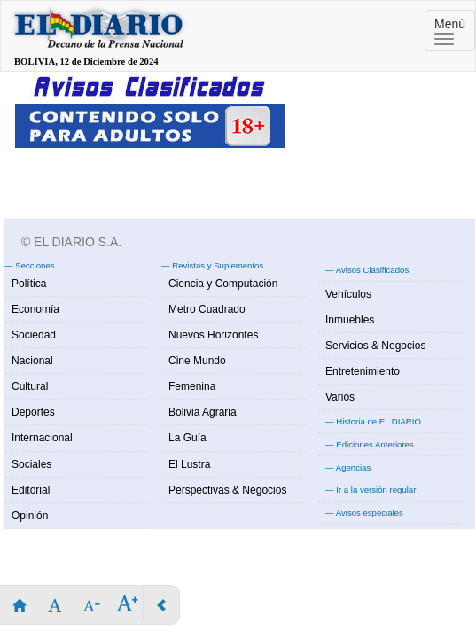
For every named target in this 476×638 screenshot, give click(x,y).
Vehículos (348, 294)
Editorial (31, 490)
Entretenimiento (362, 371)
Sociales (31, 464)
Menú (449, 31)
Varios (340, 397)
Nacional (32, 360)
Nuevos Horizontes (213, 335)
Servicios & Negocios (375, 345)
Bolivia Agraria (202, 412)
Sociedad (34, 335)
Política (29, 283)
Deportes (33, 412)
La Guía (187, 438)
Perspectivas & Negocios (227, 490)
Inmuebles (349, 320)
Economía (35, 309)
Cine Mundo (197, 360)
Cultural (30, 386)
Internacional (42, 438)
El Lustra (189, 464)
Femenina (191, 386)
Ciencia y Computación (222, 283)
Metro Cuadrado (207, 309)
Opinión (30, 516)
